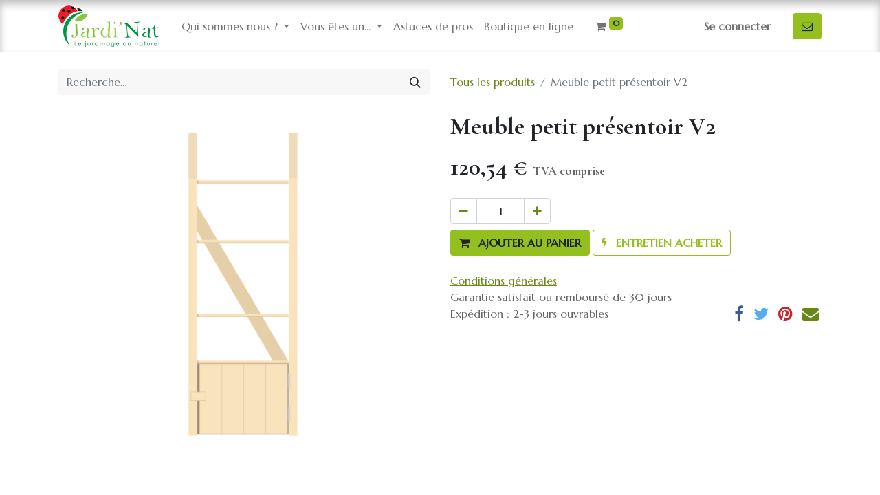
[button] (520, 243)
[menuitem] (433, 26)
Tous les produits (492, 82)
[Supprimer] (463, 211)
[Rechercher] (415, 82)
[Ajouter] (537, 211)
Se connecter (737, 26)
